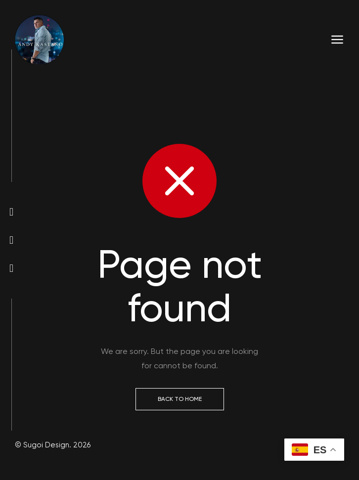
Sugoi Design (45, 444)
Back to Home (180, 398)
